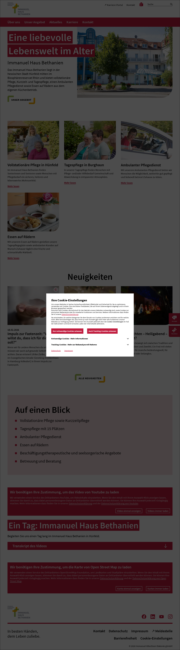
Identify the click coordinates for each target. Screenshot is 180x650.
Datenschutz (56, 351)
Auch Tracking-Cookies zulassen (102, 331)
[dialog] (90, 325)
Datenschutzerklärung (70, 314)
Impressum (68, 351)
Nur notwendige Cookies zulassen (67, 331)
